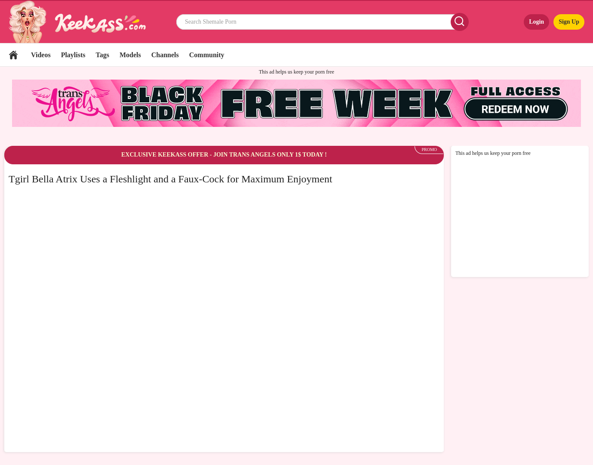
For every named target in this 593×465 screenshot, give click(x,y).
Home (13, 54)
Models (130, 55)
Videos (41, 55)
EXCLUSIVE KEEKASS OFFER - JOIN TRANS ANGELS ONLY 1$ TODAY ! (224, 154)
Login (536, 21)
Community (206, 55)
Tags (102, 55)
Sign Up (569, 21)
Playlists (73, 55)
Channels (165, 55)
